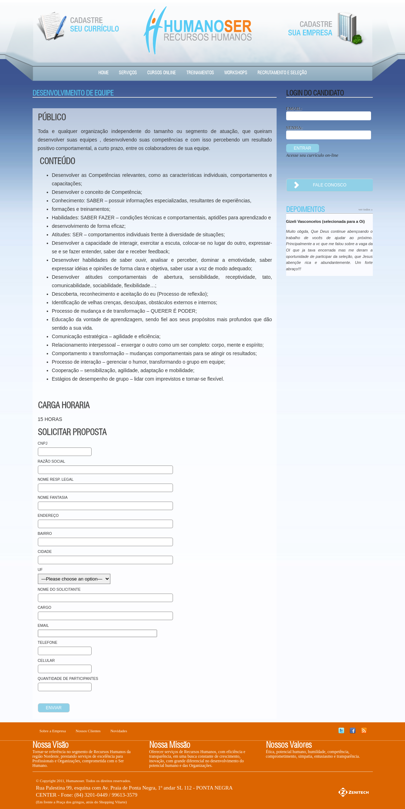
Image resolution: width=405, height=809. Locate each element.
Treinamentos (200, 73)
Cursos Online (161, 73)
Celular (46, 660)
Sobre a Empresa (53, 731)
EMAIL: (294, 108)
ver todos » (366, 209)
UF (40, 569)
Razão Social (51, 461)
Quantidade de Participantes (68, 678)
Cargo (45, 607)
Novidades (118, 731)
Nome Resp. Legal (56, 479)
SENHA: (294, 127)
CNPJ (42, 443)
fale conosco (317, 185)
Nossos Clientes (88, 731)
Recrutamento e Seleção (282, 73)
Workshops (235, 73)
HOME (103, 73)
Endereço (48, 515)
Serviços (128, 73)
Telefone (47, 642)
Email (43, 625)
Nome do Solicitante (59, 589)
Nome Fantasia (53, 497)
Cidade (45, 551)
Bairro (45, 533)
